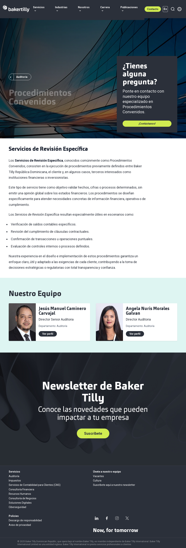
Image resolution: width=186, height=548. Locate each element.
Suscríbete (93, 433)
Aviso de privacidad (20, 524)
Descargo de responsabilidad (25, 520)
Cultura (97, 480)
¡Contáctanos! (147, 123)
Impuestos (15, 480)
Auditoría (14, 476)
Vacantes (98, 476)
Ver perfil (47, 333)
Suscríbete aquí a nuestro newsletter (114, 484)
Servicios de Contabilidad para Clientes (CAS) (34, 484)
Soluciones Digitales (20, 502)
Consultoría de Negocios (22, 498)
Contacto (152, 9)
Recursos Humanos (20, 493)
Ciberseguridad (17, 507)
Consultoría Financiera (21, 489)
